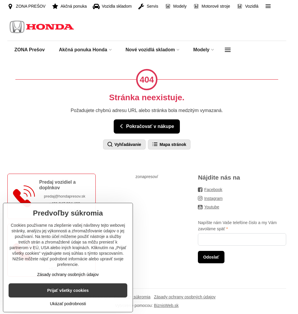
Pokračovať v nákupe (146, 126)
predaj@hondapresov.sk (64, 196)
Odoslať (211, 257)
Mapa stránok (169, 144)
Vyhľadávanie (124, 144)
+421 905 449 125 (64, 211)
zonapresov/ (147, 176)
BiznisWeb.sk (166, 305)
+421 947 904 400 (64, 203)
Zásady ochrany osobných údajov (185, 297)
